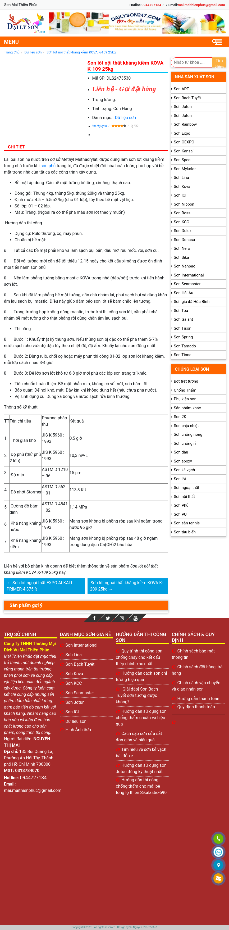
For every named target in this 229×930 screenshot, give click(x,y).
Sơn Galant (183, 319)
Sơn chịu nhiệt (186, 425)
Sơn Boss (182, 213)
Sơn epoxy (183, 461)
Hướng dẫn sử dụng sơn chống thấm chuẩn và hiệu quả (141, 718)
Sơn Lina (181, 177)
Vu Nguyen (99, 126)
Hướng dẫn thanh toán (198, 698)
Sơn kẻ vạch (184, 470)
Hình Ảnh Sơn (78, 729)
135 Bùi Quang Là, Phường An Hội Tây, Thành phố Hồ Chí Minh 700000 (28, 758)
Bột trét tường (186, 381)
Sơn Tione (182, 354)
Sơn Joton (183, 115)
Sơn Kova (182, 186)
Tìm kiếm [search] (219, 62)
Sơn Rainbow (185, 124)
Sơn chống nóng (188, 434)
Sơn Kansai (184, 151)
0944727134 (151, 5)
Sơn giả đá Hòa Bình (191, 301)
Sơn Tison (182, 328)
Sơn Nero (182, 248)
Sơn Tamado (185, 346)
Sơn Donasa (184, 239)
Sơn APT (181, 89)
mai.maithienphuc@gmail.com (201, 5)
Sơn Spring (183, 337)
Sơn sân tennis (187, 523)
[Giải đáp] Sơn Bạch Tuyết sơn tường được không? (137, 695)
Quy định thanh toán (196, 706)
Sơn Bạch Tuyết (187, 98)
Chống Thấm (185, 390)
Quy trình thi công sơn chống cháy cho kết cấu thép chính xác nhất (139, 657)
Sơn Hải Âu (183, 293)
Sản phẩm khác (187, 408)
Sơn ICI (180, 195)
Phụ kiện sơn (185, 399)
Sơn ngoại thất (186, 487)
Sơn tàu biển (185, 532)
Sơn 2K (180, 416)
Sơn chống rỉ (185, 443)
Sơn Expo (182, 133)
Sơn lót (180, 479)
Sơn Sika (181, 257)
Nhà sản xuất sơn (194, 76)
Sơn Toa (181, 310)
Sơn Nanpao (184, 266)
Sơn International (189, 275)
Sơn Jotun (183, 106)
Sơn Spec (182, 159)
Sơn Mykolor (185, 168)
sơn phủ (48, 165)
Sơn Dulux (182, 230)
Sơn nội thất (184, 496)
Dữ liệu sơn (125, 117)
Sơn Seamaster (187, 284)
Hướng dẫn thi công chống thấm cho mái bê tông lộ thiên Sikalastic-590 (141, 786)
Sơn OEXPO (184, 142)
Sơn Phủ (181, 505)
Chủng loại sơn (192, 369)
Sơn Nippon (184, 204)
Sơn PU (180, 514)
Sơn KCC (181, 222)
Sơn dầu (181, 452)
